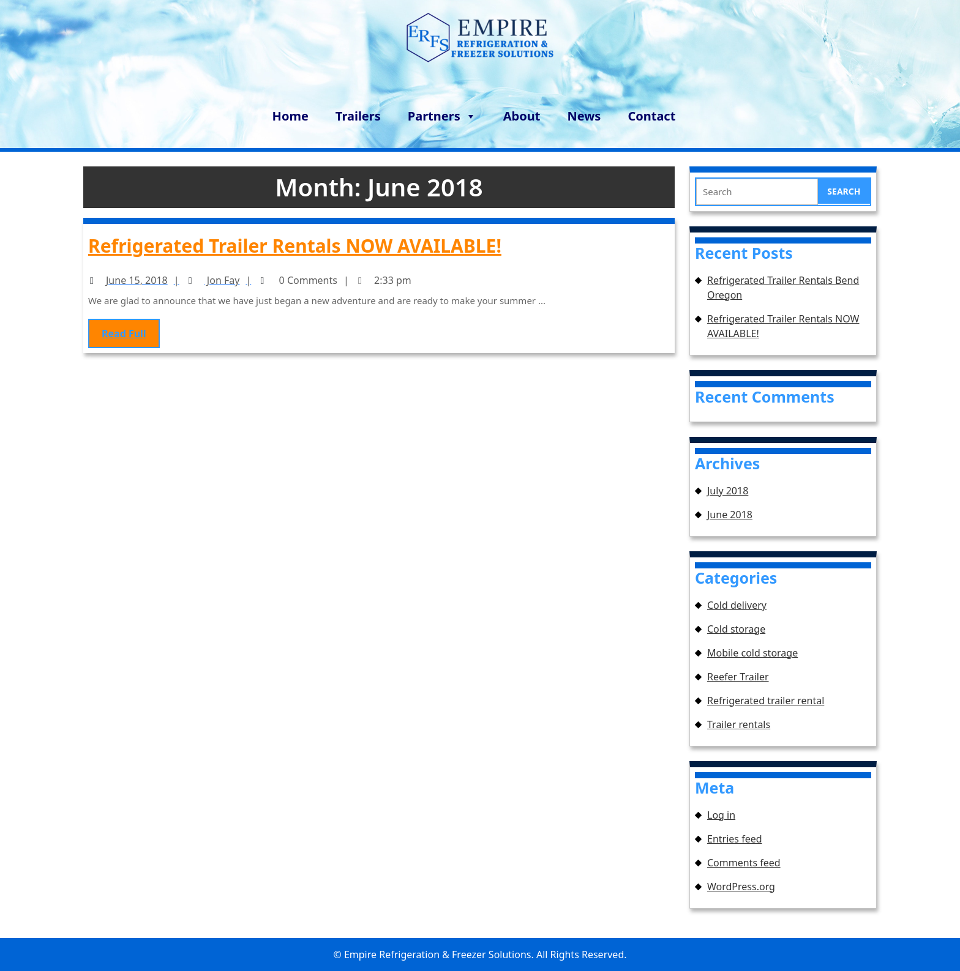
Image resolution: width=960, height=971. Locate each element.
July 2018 (727, 490)
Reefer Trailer (738, 676)
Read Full (133, 332)
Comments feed (744, 862)
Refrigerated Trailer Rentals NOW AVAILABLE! (295, 246)
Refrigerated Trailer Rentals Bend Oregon (783, 287)
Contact (651, 116)
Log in (721, 815)
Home (290, 116)
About (522, 116)
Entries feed (734, 839)
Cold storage (736, 629)
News (584, 116)
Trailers (358, 116)
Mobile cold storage (752, 653)
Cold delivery (737, 605)
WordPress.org (741, 886)
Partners (442, 114)
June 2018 (729, 514)
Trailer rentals (738, 724)
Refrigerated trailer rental (765, 700)
